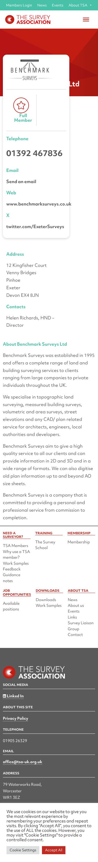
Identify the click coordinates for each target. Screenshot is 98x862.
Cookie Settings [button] (23, 850)
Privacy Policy (15, 718)
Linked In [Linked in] (13, 696)
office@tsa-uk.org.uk (22, 761)
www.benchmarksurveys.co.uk (38, 204)
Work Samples (16, 563)
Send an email (21, 181)
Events (57, 5)
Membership (79, 542)
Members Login (19, 5)
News (42, 5)
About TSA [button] (80, 5)
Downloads (46, 599)
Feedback (12, 569)
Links (72, 617)
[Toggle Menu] (86, 19)
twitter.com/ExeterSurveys (35, 226)
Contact (75, 634)
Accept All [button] (53, 850)
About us (76, 605)
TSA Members (15, 545)
